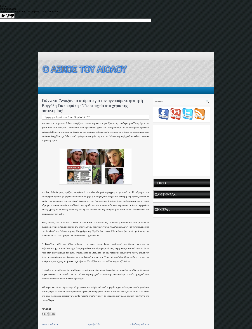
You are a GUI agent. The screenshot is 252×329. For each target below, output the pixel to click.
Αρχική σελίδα (94, 324)
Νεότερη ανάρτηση (50, 324)
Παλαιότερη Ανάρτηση (139, 324)
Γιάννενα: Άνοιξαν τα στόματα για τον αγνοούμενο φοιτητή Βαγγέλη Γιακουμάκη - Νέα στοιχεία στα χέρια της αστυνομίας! (92, 105)
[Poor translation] (10, 16)
